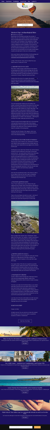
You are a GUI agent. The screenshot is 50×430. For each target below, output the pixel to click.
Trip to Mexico (25, 24)
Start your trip (37, 427)
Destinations (16, 1)
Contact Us (34, 1)
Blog (29, 1)
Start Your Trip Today (25, 321)
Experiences (9, 1)
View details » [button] (25, 343)
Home (3, 1)
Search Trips (23, 1)
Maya (36, 78)
